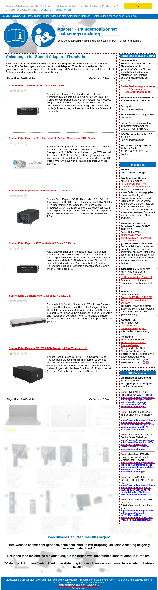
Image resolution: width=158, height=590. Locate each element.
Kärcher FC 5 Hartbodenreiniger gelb (133, 327)
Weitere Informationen (56, 9)
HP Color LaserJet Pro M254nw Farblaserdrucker (135, 185)
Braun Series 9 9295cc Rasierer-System (133, 344)
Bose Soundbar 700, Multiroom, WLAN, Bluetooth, (137, 276)
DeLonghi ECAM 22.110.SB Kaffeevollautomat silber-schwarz (136, 300)
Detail (124, 392)
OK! (137, 6)
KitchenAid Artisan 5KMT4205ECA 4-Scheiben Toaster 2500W (136, 237)
